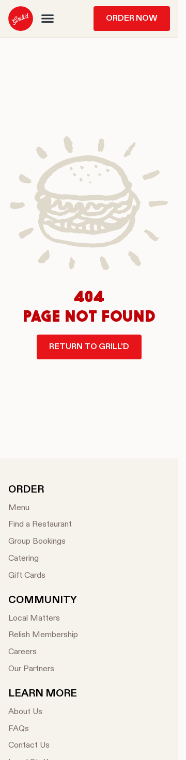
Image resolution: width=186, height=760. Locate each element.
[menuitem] (20, 18)
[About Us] (42, 712)
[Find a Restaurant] (40, 524)
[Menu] (40, 508)
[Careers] (43, 652)
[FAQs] (42, 729)
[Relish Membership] (43, 635)
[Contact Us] (42, 745)
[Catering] (40, 558)
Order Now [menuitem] (132, 18)
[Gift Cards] (40, 576)
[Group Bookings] (40, 541)
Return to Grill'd (89, 347)
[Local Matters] (43, 618)
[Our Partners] (43, 669)
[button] (47, 18)
